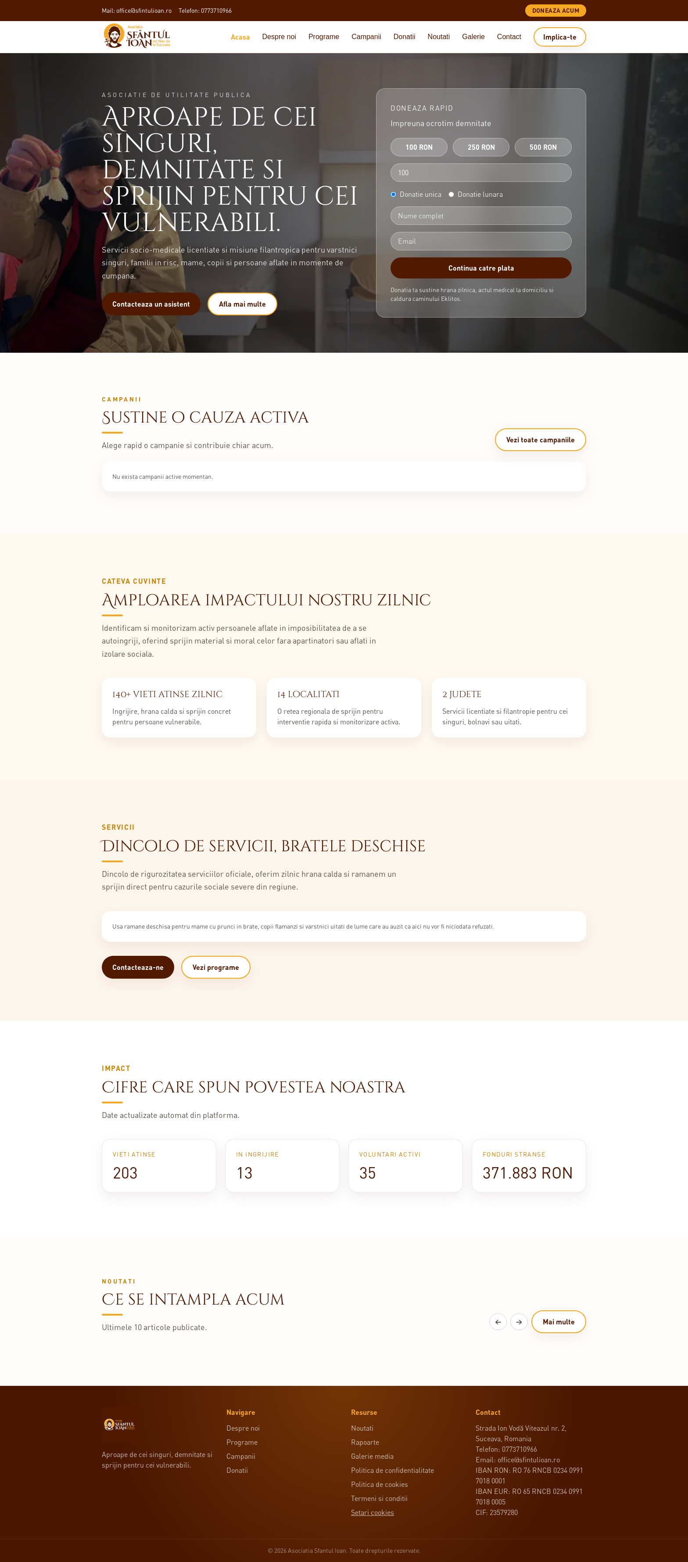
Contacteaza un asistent (151, 304)
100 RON (419, 147)
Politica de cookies (379, 1484)
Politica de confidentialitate (392, 1470)
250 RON (481, 147)
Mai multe (559, 1323)
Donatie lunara (475, 194)
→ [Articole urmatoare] (519, 1323)
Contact (509, 36)
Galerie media (372, 1456)
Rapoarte (365, 1442)
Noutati (439, 36)
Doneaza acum (555, 10)
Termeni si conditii (379, 1498)
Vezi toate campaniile (540, 439)
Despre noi (279, 36)
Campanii (366, 36)
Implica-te (560, 37)
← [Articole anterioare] (498, 1323)
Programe (323, 36)
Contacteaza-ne (138, 967)
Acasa (240, 37)
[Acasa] (140, 37)
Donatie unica (416, 194)
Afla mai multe (242, 304)
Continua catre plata (481, 268)
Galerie (473, 36)
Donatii (405, 36)
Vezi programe (216, 967)
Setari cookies (372, 1512)
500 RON (543, 147)
